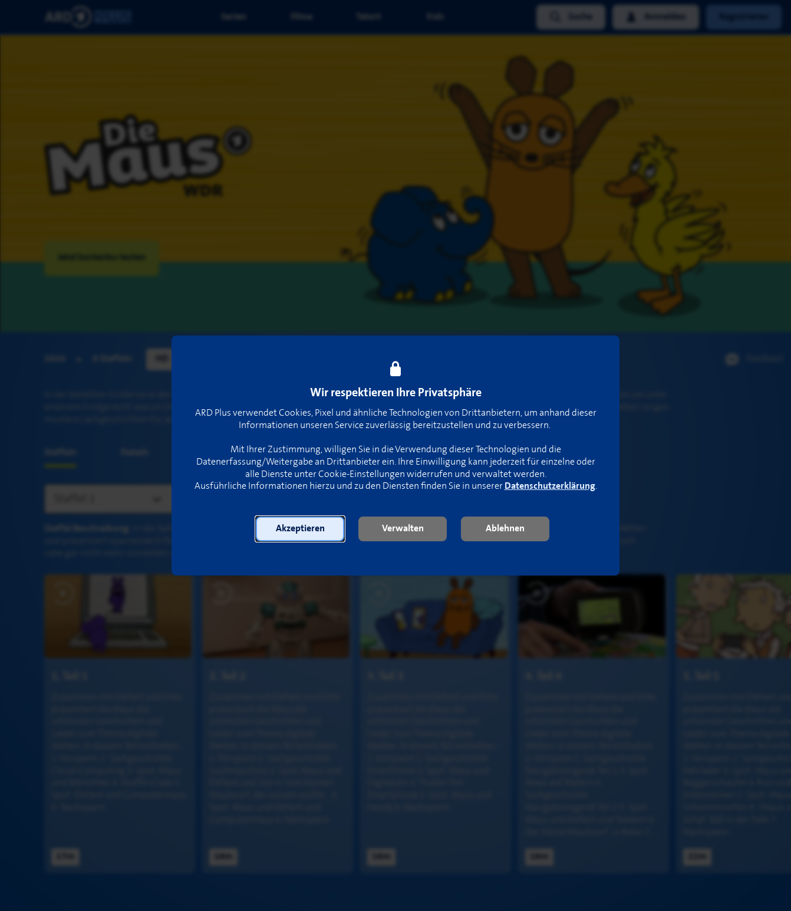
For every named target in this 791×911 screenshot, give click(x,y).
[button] (300, 529)
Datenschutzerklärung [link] (550, 486)
